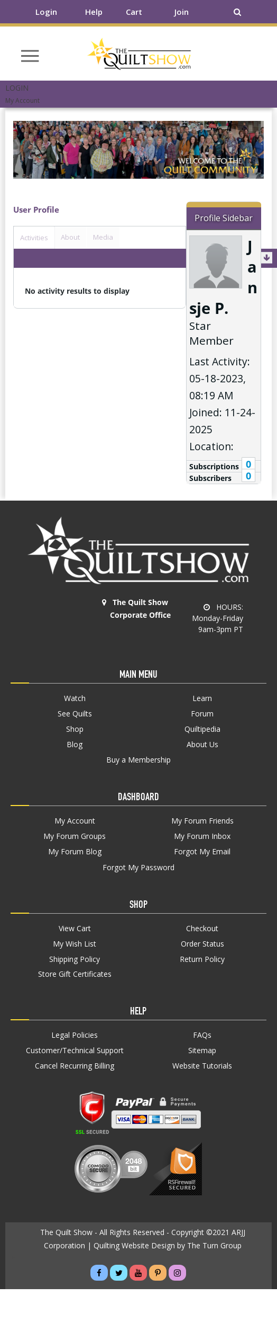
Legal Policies (74, 1035)
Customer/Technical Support (75, 1050)
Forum (202, 714)
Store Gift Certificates (75, 974)
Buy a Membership (138, 760)
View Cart (75, 928)
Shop (75, 729)
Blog (74, 744)
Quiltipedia (202, 729)
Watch (75, 698)
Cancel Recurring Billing (74, 1066)
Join (181, 11)
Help (94, 11)
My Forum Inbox (202, 836)
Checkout (202, 928)
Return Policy (202, 959)
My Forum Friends (202, 821)
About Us (202, 744)
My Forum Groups (74, 836)
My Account (74, 821)
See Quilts (75, 714)
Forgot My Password (138, 867)
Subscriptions (214, 466)
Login (46, 11)
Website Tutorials (202, 1066)
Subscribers (210, 478)
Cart (134, 11)
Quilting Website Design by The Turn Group (168, 1245)
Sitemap (202, 1050)
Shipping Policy (74, 959)
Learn (202, 698)
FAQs (202, 1035)
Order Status (202, 944)
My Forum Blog (74, 851)
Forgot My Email (202, 851)
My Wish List (74, 944)
